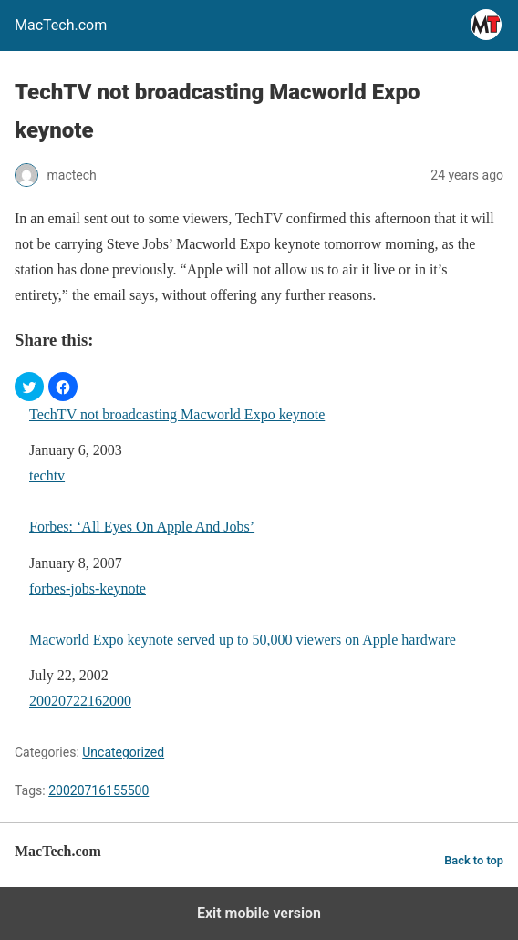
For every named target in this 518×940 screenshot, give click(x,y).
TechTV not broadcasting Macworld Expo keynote (177, 414)
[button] (29, 386)
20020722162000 (80, 700)
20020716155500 (98, 790)
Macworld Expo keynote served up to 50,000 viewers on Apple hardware (242, 639)
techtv (47, 475)
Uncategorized (123, 752)
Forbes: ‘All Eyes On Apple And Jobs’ (141, 526)
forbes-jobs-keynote (87, 588)
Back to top (473, 860)
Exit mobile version (259, 913)
